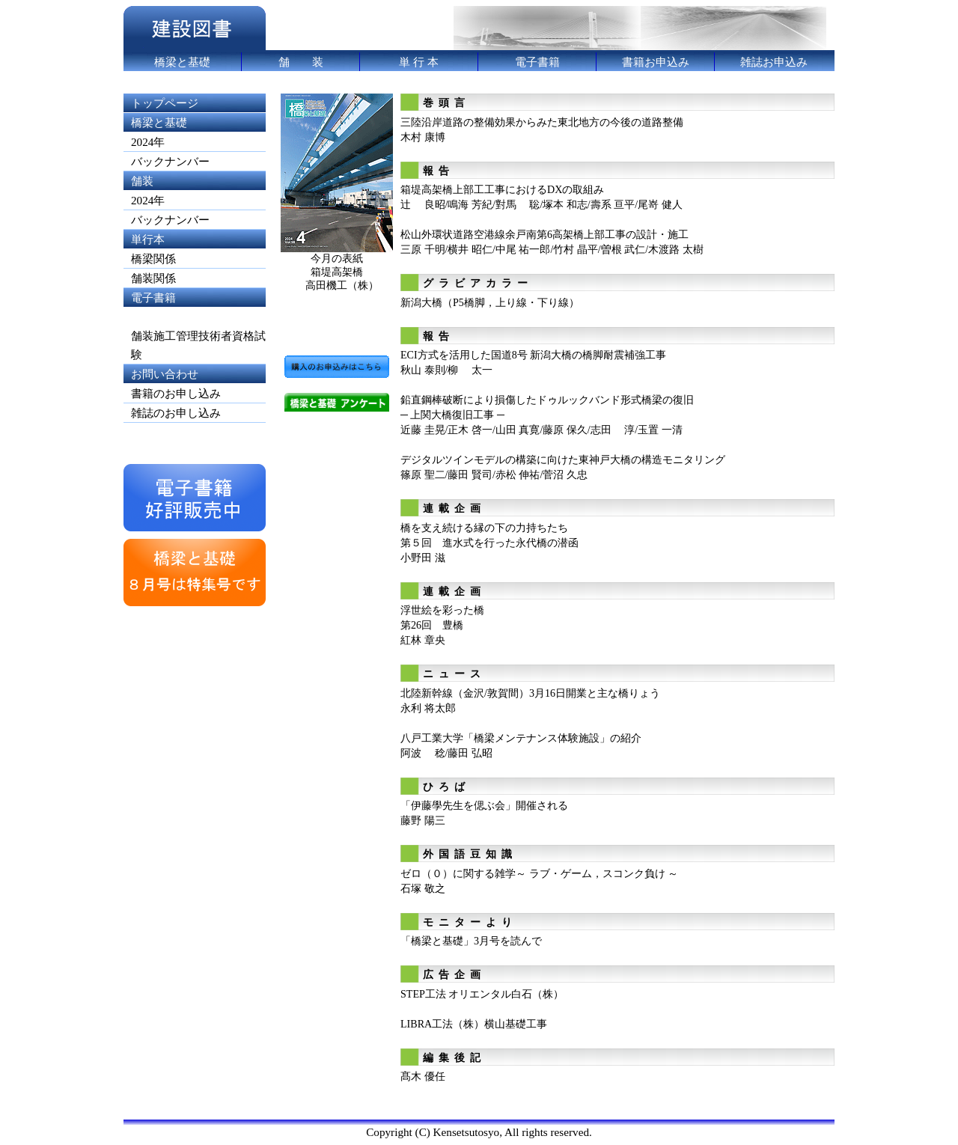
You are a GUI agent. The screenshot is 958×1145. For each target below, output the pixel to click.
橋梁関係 (153, 258)
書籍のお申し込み (176, 393)
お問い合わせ (164, 373)
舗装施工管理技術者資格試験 (198, 345)
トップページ (164, 103)
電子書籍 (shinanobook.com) (175, 307)
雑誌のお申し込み (176, 412)
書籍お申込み (655, 61)
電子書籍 (537, 61)
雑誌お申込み (774, 61)
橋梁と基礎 (182, 61)
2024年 (148, 141)
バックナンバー (170, 161)
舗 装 (300, 61)
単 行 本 (419, 61)
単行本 (148, 239)
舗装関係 (153, 278)
